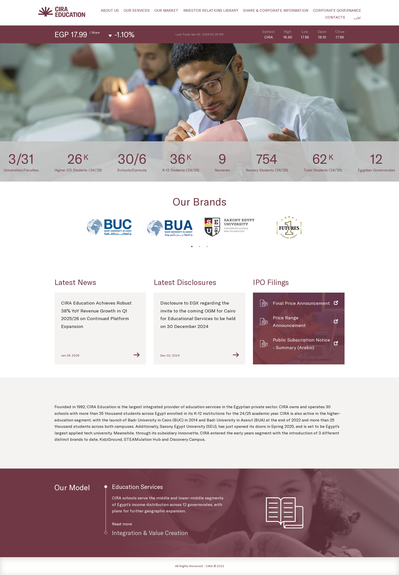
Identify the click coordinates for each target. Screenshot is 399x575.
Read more (122, 523)
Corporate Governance (337, 10)
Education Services (137, 486)
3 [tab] (207, 246)
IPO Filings (271, 282)
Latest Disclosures (185, 282)
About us (110, 10)
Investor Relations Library (210, 10)
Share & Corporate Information (275, 10)
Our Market (166, 10)
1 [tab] (191, 246)
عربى (357, 17)
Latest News (75, 282)
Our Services (137, 10)
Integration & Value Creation (150, 532)
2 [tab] (199, 246)
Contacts (335, 17)
